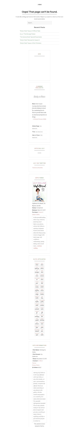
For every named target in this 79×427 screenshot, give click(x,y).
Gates (37, 290)
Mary (37, 308)
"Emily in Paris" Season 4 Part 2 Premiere (30, 43)
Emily (42, 282)
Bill (37, 271)
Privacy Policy (36, 365)
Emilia (37, 282)
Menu (40, 4)
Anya (37, 267)
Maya (42, 308)
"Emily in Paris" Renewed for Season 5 (30, 40)
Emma (37, 286)
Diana (42, 279)
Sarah (42, 326)
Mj (37, 315)
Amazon (40, 212)
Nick (37, 323)
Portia (42, 319)
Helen (42, 290)
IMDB (44, 119)
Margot (37, 304)
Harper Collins (36, 214)
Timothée (37, 330)
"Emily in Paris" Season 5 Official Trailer (30, 31)
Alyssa (37, 264)
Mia (42, 312)
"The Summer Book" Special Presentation (31, 37)
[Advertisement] (41, 67)
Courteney (37, 279)
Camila (42, 275)
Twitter (34, 363)
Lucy (37, 301)
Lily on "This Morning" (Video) (27, 34)
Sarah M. (37, 326)
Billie (42, 271)
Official (35, 119)
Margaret (42, 301)
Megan (37, 312)
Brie (37, 275)
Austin (42, 267)
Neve (37, 319)
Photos (40, 119)
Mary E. (42, 304)
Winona (37, 334)
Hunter (37, 293)
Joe (42, 297)
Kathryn (37, 297)
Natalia (42, 315)
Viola (42, 330)
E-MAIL (40, 361)
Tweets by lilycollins (37, 167)
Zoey (42, 334)
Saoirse (42, 323)
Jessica (42, 293)
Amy (42, 264)
